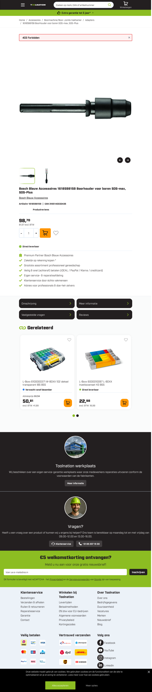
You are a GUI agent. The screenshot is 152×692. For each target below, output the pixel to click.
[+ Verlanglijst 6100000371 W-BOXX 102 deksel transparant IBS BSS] (69, 339)
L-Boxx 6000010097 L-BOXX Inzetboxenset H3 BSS (95, 383)
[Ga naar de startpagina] (38, 5)
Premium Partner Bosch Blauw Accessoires (48, 255)
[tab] (73, 415)
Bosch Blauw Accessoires (33, 197)
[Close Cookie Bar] (149, 672)
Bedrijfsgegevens (107, 602)
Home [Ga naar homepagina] (22, 20)
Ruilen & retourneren (32, 606)
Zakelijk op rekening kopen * (40, 260)
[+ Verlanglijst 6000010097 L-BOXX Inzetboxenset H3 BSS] (126, 339)
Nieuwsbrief (104, 619)
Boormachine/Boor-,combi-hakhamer (63, 20)
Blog (99, 624)
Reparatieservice (30, 611)
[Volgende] (127, 160)
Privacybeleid (56, 579)
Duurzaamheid (105, 606)
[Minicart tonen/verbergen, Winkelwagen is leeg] (125, 5)
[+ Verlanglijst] (56, 233)
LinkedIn (109, 665)
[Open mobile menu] (23, 5)
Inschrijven (138, 572)
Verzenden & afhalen (32, 602)
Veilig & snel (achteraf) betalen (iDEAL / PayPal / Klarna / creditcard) (63, 270)
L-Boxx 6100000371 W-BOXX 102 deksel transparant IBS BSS (46, 383)
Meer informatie (75, 483)
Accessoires (35, 20)
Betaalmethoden (68, 606)
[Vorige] (120, 160)
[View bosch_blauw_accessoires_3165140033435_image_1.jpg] (27, 176)
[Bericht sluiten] (129, 37)
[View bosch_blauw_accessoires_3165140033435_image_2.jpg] (47, 176)
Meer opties (92, 685)
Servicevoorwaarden (79, 579)
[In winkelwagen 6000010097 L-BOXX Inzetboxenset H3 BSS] (124, 403)
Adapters (89, 20)
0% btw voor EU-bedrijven (73, 611)
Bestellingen (28, 597)
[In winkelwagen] (45, 233)
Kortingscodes (67, 624)
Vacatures (103, 611)
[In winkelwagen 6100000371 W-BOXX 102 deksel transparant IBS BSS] (68, 403)
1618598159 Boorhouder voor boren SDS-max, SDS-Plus (50, 23)
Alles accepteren (60, 685)
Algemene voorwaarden (72, 615)
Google (97, 579)
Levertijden (65, 602)
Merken (101, 615)
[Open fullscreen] (75, 108)
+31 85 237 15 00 (89, 543)
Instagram (110, 657)
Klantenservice (61, 543)
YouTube (109, 650)
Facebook (109, 642)
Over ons (102, 597)
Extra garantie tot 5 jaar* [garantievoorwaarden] (76, 12)
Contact (25, 619)
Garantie (25, 615)
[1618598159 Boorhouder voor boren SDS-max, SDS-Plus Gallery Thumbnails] (37, 176)
